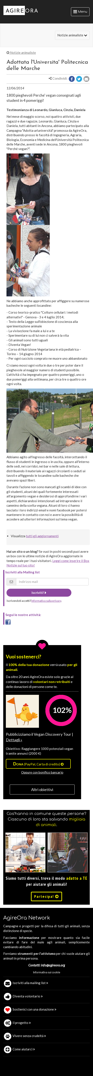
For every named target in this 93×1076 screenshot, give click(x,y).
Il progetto (22, 1023)
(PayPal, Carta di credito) (38, 763)
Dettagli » (14, 739)
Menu (81, 12)
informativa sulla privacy (46, 600)
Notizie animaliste (72, 35)
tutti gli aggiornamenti (42, 536)
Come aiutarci (24, 1049)
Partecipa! (46, 896)
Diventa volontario (28, 996)
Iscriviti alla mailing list (30, 983)
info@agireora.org (53, 965)
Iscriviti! (39, 593)
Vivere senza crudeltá (29, 1036)
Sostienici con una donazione (34, 1009)
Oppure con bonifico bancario (42, 772)
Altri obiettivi (42, 789)
